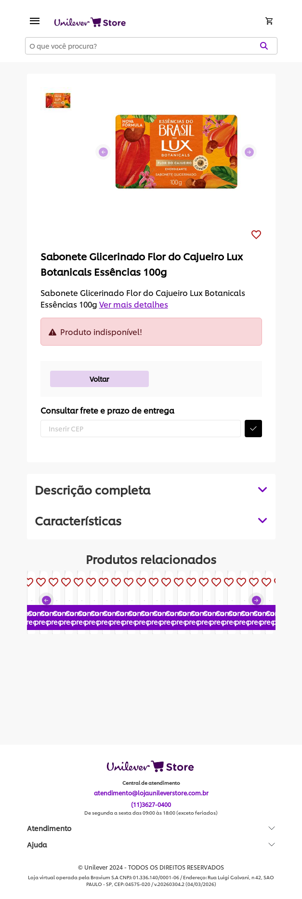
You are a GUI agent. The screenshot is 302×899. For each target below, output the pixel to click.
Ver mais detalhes (133, 303)
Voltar (99, 378)
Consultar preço (76, 686)
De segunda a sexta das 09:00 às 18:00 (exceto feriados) (151, 813)
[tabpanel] (151, 520)
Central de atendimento (151, 783)
